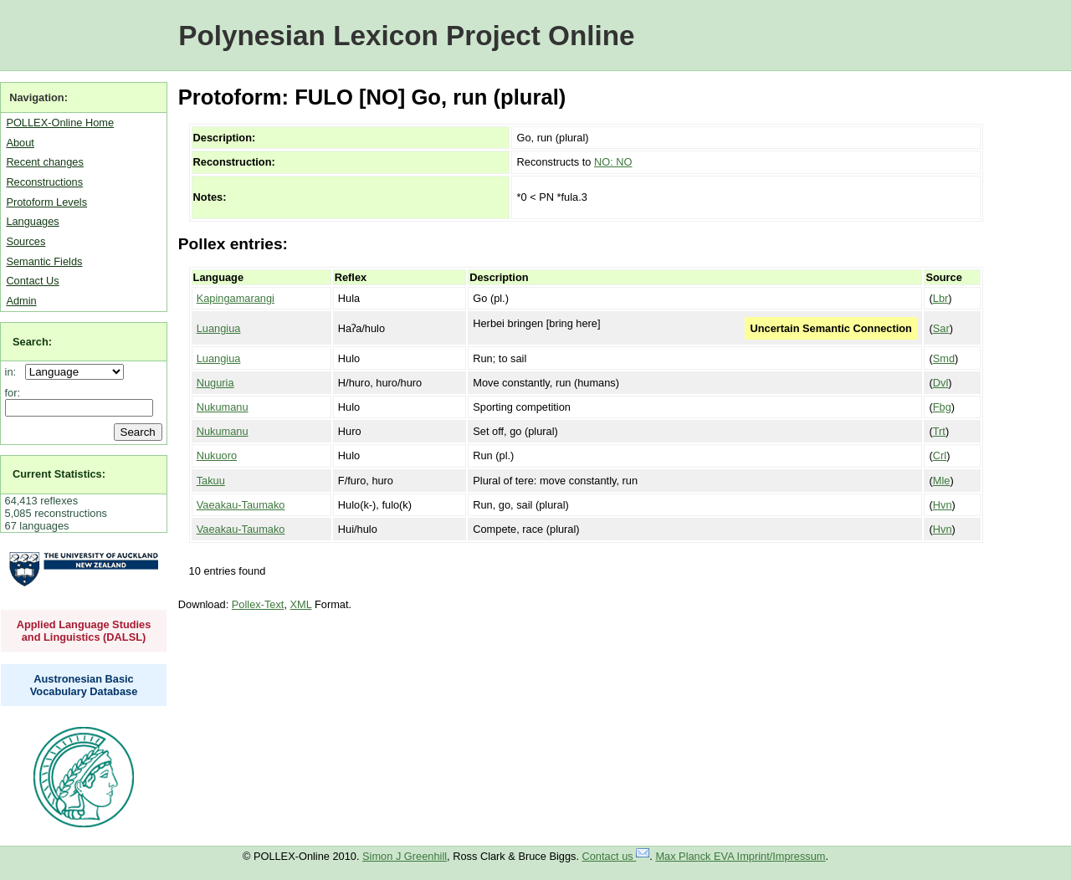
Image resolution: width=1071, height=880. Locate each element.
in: (14, 372)
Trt (939, 431)
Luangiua (219, 328)
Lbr (941, 298)
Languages (32, 221)
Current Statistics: (59, 474)
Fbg (942, 407)
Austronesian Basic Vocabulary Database (84, 685)
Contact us (616, 856)
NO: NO (613, 162)
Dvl (940, 382)
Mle (942, 480)
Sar (941, 328)
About (19, 142)
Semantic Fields (44, 261)
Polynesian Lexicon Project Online (406, 35)
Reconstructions (44, 182)
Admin (21, 300)
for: (13, 392)
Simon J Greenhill (404, 856)
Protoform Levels (46, 202)
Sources (25, 241)
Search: (32, 341)
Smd (944, 358)
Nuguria (215, 382)
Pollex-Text (258, 604)
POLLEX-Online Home (60, 122)
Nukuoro (217, 455)
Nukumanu (223, 407)
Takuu (211, 480)
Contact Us (32, 280)
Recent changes (44, 162)
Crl (939, 455)
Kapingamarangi (235, 298)
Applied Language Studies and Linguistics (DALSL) (84, 630)
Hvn (942, 505)
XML (301, 604)
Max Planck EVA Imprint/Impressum (740, 856)
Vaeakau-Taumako (241, 505)
